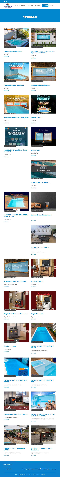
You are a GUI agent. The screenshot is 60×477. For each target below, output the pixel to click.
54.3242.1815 (8, 469)
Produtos (30, 5)
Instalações (37, 5)
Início (16, 5)
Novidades (45, 5)
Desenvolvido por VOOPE (39, 474)
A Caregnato (22, 5)
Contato (51, 5)
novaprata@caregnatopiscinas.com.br (32, 469)
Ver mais (6, 56)
